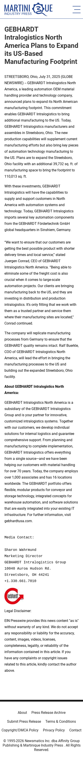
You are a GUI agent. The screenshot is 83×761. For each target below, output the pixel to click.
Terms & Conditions (60, 721)
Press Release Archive (48, 712)
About (22, 712)
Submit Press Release (24, 721)
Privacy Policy (54, 730)
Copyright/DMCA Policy (20, 730)
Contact (75, 730)
